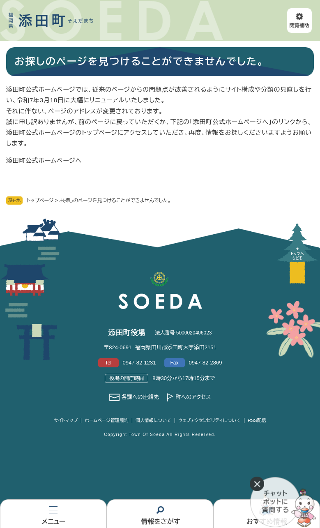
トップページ (40, 200)
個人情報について (153, 420)
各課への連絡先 (140, 397)
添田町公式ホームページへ (44, 160)
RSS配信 (257, 420)
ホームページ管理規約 (107, 420)
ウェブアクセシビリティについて (209, 420)
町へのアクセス (193, 397)
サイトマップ (66, 420)
